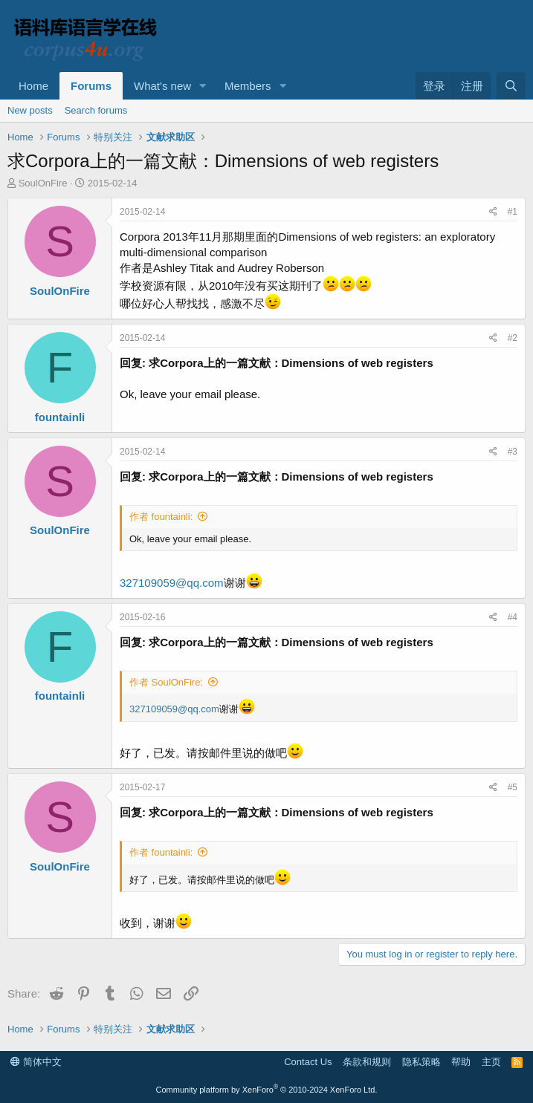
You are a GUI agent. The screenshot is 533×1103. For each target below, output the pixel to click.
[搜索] (511, 86)
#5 (512, 787)
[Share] (493, 212)
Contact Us (308, 1061)
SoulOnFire (43, 183)
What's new (162, 85)
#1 (512, 211)
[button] (203, 86)
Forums (91, 85)
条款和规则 (367, 1061)
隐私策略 (421, 1061)
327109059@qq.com (172, 582)
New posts (30, 110)
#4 (512, 617)
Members (247, 85)
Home (33, 85)
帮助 (461, 1061)
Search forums (96, 110)
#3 (512, 451)
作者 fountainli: (161, 516)
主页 (491, 1061)
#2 (512, 338)
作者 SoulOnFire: (166, 682)
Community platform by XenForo (267, 1089)
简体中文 (36, 1061)
